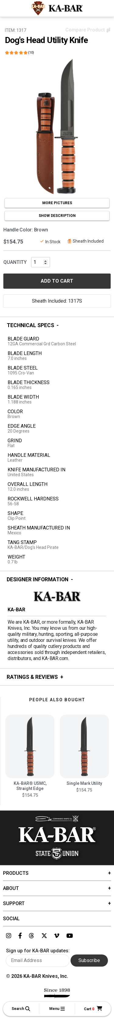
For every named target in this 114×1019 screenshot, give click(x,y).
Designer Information (37, 579)
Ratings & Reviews (32, 677)
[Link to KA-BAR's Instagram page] (8, 936)
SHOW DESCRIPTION (57, 216)
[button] (21, 1008)
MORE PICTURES (57, 203)
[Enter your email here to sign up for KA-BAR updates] (37, 960)
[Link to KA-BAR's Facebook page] (20, 936)
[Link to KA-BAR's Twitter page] (44, 936)
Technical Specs (30, 325)
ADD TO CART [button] (57, 281)
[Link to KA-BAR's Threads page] (31, 936)
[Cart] (93, 1008)
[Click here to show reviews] (19, 52)
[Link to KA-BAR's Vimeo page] (56, 936)
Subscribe (89, 960)
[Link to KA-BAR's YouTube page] (69, 936)
